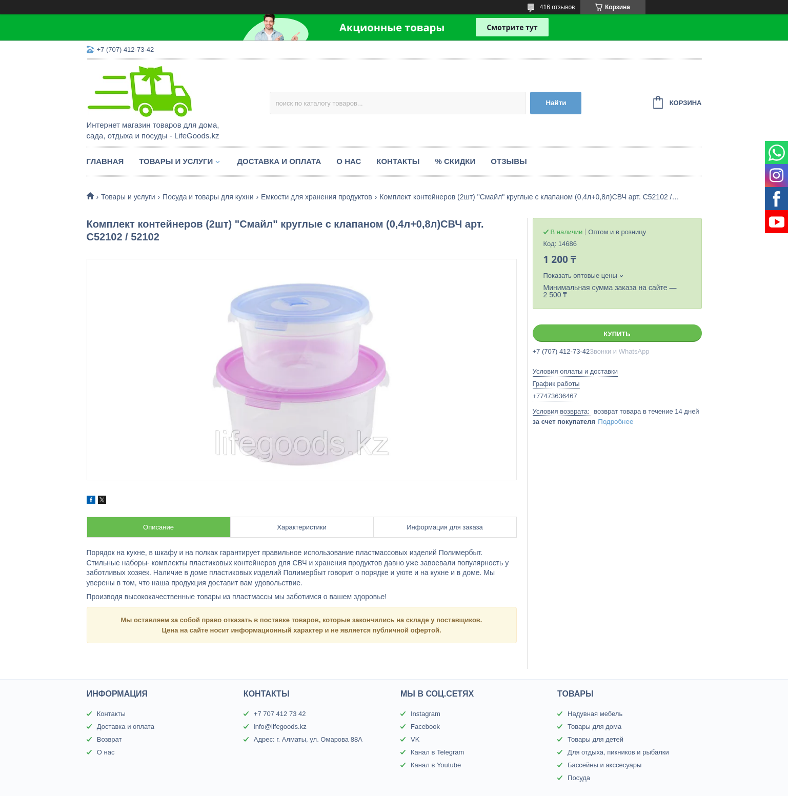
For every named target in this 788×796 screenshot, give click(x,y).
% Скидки (455, 161)
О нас (348, 161)
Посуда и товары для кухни (208, 197)
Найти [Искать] (555, 103)
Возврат (109, 739)
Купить (616, 334)
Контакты (397, 161)
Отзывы (509, 161)
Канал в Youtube (436, 765)
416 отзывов (557, 7)
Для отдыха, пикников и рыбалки (618, 752)
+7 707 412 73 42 (280, 714)
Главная (105, 161)
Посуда (579, 778)
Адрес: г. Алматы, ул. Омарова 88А (308, 739)
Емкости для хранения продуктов (316, 197)
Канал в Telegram (437, 752)
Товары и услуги (176, 161)
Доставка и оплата (279, 161)
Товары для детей (595, 739)
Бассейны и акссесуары (604, 765)
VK (415, 739)
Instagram (425, 714)
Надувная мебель (595, 714)
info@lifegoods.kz (280, 726)
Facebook (425, 726)
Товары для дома (594, 726)
